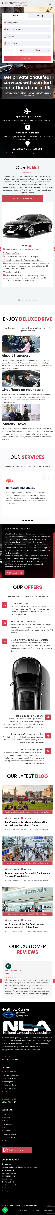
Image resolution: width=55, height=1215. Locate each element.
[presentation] (0, 249)
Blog (5, 1127)
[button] (19, 300)
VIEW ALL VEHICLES (14, 573)
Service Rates (8, 1124)
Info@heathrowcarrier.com (11, 1185)
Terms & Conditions (10, 1137)
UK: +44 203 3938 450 (9, 1173)
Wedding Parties (9, 1082)
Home (6, 1114)
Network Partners (10, 1134)
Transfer (15, 15)
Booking (6, 1121)
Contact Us (7, 1131)
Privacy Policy (46, 1205)
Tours (6, 1092)
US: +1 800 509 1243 (8, 1176)
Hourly (40, 15)
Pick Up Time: (8, 51)
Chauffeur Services (10, 1088)
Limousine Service (10, 1078)
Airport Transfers (10, 1072)
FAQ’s (6, 1141)
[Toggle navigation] (50, 3)
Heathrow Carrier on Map (16, 1150)
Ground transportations (12, 1075)
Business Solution (10, 1085)
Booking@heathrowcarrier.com (12, 1188)
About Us (7, 1117)
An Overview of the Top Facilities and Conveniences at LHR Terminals (24, 926)
